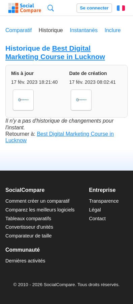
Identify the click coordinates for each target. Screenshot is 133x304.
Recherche (50, 8)
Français (121, 8)
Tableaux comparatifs (28, 218)
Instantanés (84, 30)
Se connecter (94, 7)
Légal (95, 209)
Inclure (112, 30)
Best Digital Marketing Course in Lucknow (55, 52)
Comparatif (18, 30)
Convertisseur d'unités (29, 227)
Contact (97, 218)
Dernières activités (25, 260)
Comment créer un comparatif (37, 201)
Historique (51, 30)
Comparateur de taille (28, 235)
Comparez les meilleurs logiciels (40, 209)
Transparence (104, 201)
